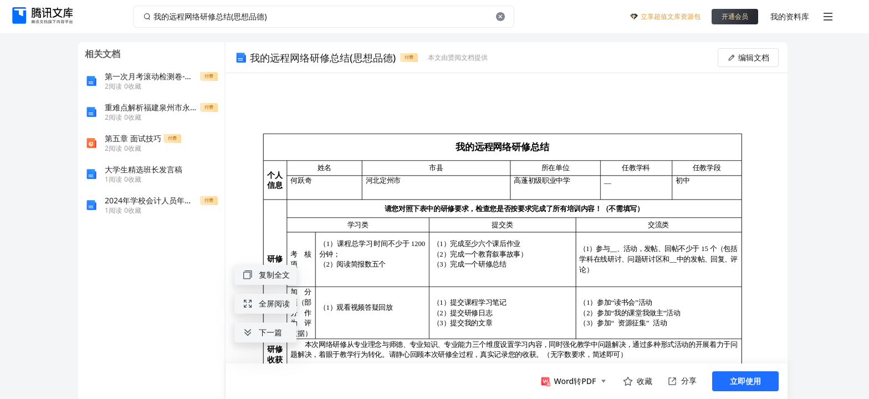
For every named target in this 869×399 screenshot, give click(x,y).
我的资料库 (789, 16)
